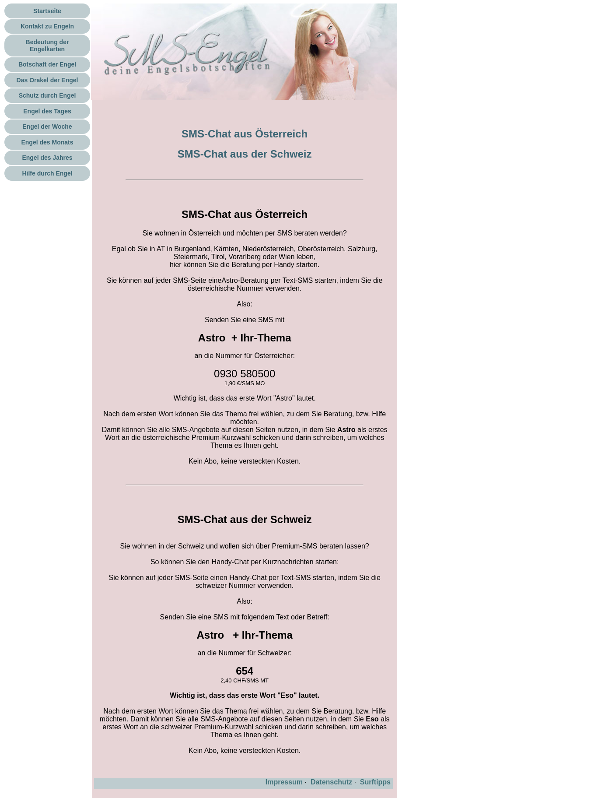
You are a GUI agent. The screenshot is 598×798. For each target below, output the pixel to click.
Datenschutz (331, 782)
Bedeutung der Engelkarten (47, 46)
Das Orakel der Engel (47, 80)
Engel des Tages (47, 111)
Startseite (47, 10)
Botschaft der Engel (47, 64)
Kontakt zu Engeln (47, 26)
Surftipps (375, 782)
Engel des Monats (47, 142)
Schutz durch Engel (47, 95)
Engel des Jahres (47, 157)
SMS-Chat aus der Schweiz (245, 154)
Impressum (284, 782)
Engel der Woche (47, 126)
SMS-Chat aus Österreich (245, 134)
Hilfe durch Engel (47, 173)
